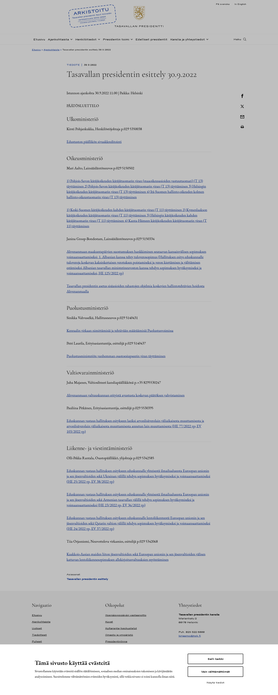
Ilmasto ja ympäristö (119, 634)
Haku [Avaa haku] (237, 39)
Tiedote (74, 64)
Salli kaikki (215, 659)
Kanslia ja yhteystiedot (187, 39)
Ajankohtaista (58, 39)
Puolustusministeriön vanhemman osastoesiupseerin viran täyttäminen (116, 356)
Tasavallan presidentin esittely (87, 579)
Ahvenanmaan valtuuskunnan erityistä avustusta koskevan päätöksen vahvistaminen (126, 395)
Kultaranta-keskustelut (121, 628)
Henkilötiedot (86, 39)
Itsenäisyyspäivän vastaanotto (125, 615)
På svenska (223, 4)
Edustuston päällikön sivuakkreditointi (94, 141)
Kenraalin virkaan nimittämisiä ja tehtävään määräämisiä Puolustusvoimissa (120, 330)
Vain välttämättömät (215, 671)
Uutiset (37, 628)
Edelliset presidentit (151, 39)
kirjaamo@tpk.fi (190, 635)
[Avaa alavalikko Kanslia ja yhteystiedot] (206, 39)
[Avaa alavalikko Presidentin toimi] (131, 39)
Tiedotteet (39, 634)
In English (240, 4)
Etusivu (39, 39)
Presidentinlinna (116, 641)
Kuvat (109, 621)
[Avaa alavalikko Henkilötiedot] (98, 39)
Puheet (37, 641)
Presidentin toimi (116, 39)
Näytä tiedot (215, 682)
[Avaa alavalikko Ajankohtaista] (70, 39)
